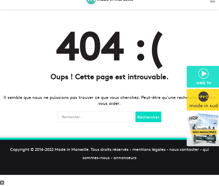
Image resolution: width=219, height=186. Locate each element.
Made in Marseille (72, 149)
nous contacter (184, 149)
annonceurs (125, 157)
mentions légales (148, 149)
